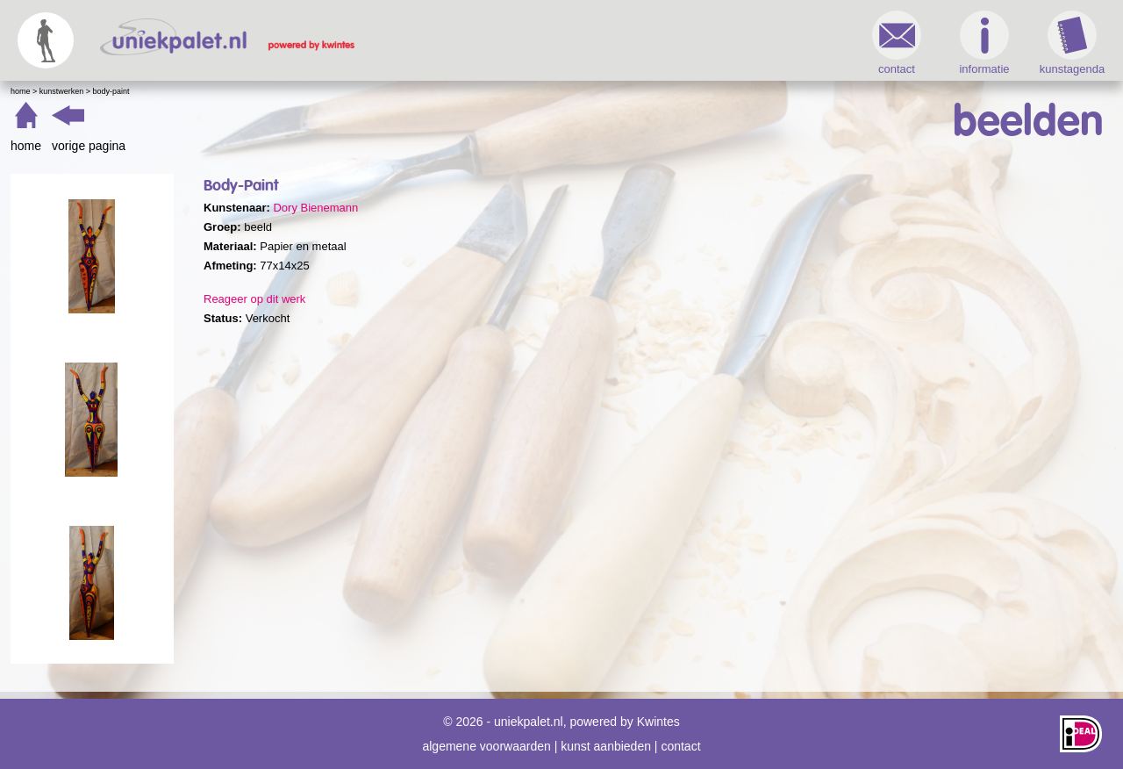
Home (21, 91)
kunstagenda (1072, 43)
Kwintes (658, 722)
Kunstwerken (61, 91)
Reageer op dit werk (254, 298)
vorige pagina (88, 146)
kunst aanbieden (606, 746)
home (26, 146)
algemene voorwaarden (486, 746)
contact (896, 43)
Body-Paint (111, 91)
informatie (984, 43)
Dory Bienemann (315, 207)
